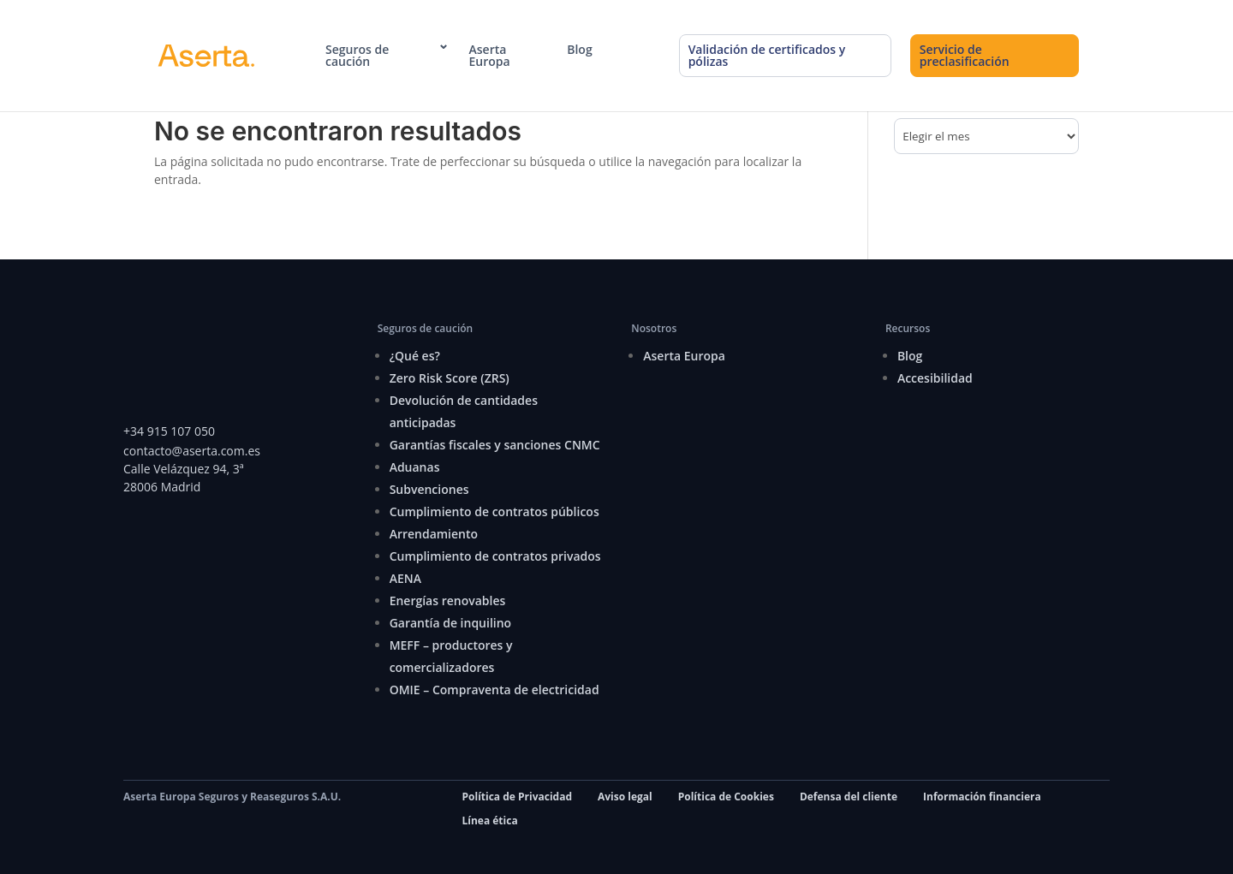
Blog (579, 50)
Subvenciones (429, 489)
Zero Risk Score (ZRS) (449, 378)
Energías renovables (448, 600)
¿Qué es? (415, 356)
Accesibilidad (935, 378)
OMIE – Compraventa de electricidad (494, 689)
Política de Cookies (726, 796)
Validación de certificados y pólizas (767, 55)
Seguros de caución (357, 56)
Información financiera (982, 796)
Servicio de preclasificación (965, 55)
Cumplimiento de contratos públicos (494, 511)
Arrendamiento (434, 534)
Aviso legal (625, 796)
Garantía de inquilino (451, 623)
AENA (405, 578)
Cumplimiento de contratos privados (495, 556)
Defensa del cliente (848, 796)
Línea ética (490, 820)
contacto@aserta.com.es (193, 451)
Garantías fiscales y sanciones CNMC (495, 445)
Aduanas (415, 467)
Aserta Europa (489, 56)
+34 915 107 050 (169, 431)
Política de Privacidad (517, 796)
